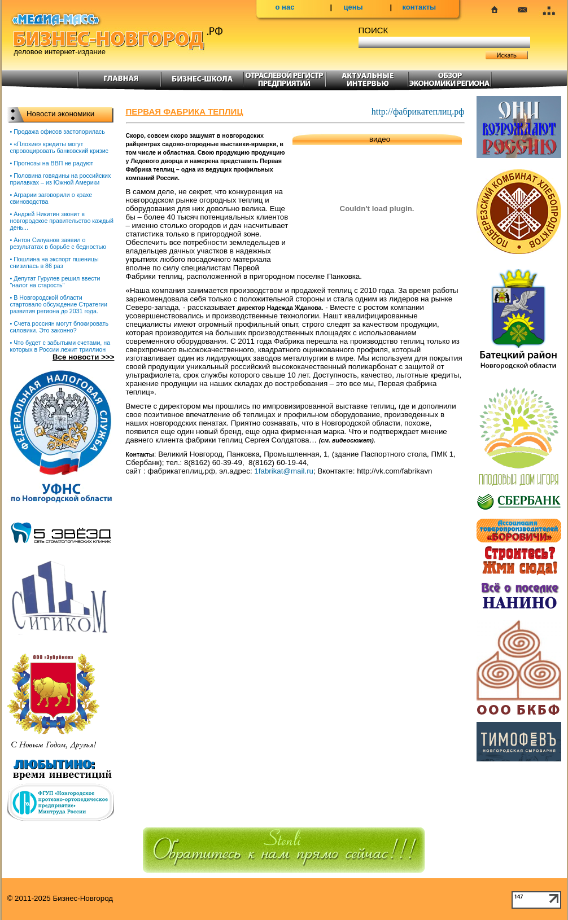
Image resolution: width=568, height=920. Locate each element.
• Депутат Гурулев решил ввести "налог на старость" (55, 281)
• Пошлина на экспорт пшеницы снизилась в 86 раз (54, 262)
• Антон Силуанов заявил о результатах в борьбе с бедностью (58, 243)
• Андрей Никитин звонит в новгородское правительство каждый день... (62, 221)
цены (353, 7)
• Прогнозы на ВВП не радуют (52, 163)
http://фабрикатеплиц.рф (418, 111)
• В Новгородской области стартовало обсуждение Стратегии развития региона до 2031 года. (58, 304)
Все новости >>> (84, 357)
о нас (285, 7)
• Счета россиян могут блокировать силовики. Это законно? (59, 327)
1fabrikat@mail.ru (283, 471)
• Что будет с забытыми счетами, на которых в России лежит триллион (60, 346)
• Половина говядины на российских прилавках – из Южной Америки (60, 179)
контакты (419, 7)
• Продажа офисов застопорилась (57, 131)
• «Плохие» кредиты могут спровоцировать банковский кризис (59, 147)
